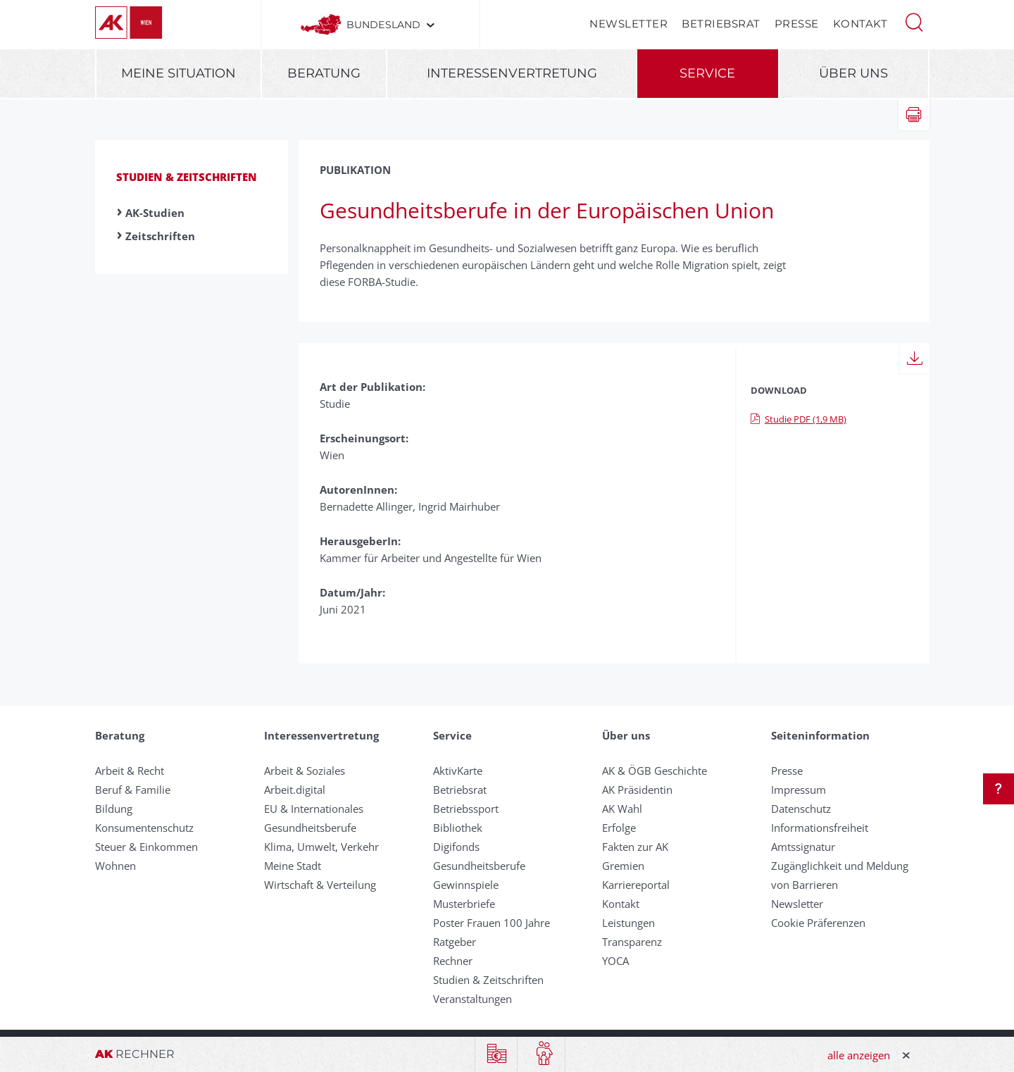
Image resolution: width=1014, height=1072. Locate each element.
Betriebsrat (721, 23)
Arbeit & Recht (129, 771)
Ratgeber (454, 942)
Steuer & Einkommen (146, 847)
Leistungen (628, 923)
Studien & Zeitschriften (186, 177)
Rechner (452, 961)
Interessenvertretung (512, 73)
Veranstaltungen (472, 999)
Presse (797, 23)
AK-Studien (154, 213)
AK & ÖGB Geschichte (654, 771)
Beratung (324, 73)
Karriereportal (636, 885)
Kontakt (860, 23)
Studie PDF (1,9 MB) (798, 419)
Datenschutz (801, 809)
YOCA (615, 961)
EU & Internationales (313, 809)
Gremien (623, 866)
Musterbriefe (464, 904)
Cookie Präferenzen (818, 923)
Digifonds (456, 847)
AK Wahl (622, 809)
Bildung (113, 809)
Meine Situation (178, 73)
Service (707, 73)
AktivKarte (457, 771)
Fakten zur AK (635, 847)
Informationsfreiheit (819, 828)
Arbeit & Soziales (304, 771)
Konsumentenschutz (144, 828)
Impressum (798, 790)
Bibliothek (457, 828)
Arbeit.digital (294, 790)
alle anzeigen (858, 1055)
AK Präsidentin (637, 790)
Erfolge (619, 828)
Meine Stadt (292, 866)
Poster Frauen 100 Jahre (491, 923)
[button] (914, 21)
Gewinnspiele (466, 885)
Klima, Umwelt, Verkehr (321, 847)
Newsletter (628, 23)
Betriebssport (466, 809)
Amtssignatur (803, 847)
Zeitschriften (160, 236)
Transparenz (632, 942)
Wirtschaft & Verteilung (320, 885)
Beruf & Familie (132, 790)
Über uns (853, 73)
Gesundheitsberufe (310, 828)
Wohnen (115, 866)
